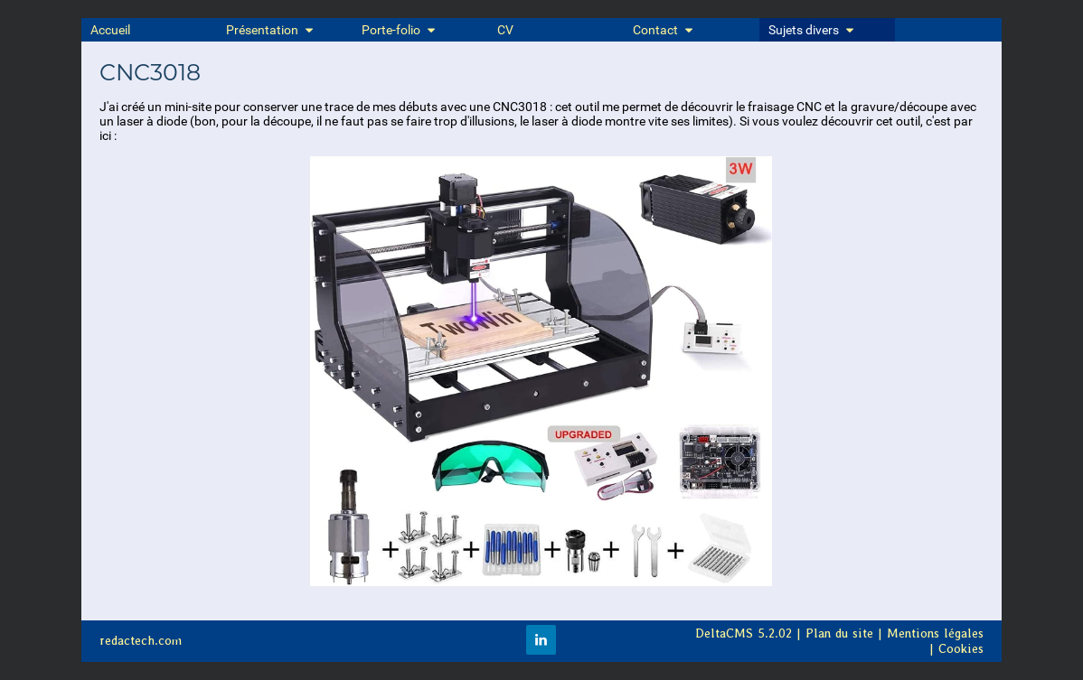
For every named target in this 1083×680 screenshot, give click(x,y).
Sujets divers (812, 30)
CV (505, 30)
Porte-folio (400, 30)
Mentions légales (935, 633)
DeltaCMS (724, 633)
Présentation (270, 30)
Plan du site (839, 633)
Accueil (110, 30)
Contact (664, 30)
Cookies (961, 649)
